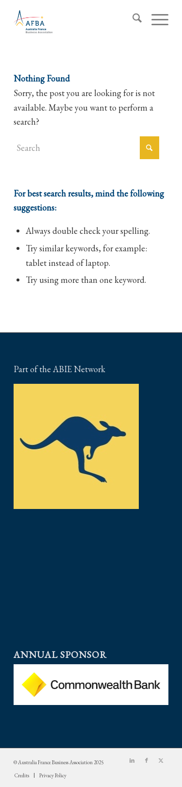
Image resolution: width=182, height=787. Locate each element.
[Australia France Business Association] (75, 19)
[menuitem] (132, 19)
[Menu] (155, 19)
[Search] (132, 19)
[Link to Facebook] (146, 760)
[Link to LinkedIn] (132, 760)
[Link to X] (161, 760)
